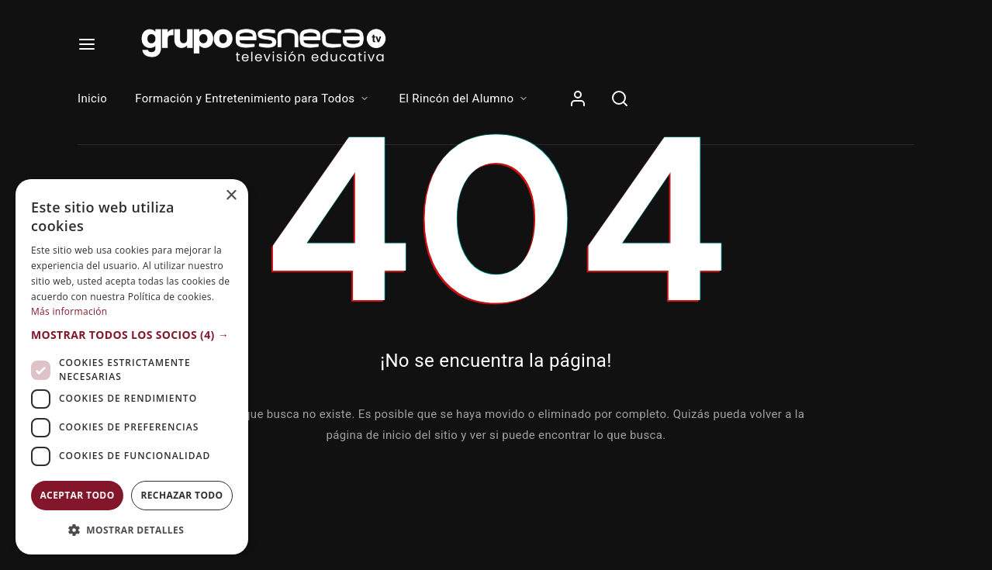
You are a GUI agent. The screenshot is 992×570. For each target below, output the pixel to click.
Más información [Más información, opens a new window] (69, 311)
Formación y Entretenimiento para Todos (253, 98)
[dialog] (132, 366)
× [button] (231, 196)
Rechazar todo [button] (181, 495)
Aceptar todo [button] (77, 495)
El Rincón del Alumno (464, 98)
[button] (132, 335)
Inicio (92, 98)
